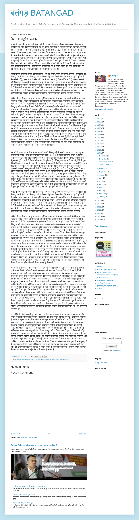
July (101, 178)
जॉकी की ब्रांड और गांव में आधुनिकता (107, 275)
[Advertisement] (115, 50)
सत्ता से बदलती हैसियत (103, 283)
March (101, 191)
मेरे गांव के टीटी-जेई (102, 278)
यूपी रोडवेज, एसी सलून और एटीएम (106, 286)
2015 (99, 150)
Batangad (114, 76)
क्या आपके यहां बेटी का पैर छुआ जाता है (24, 495)
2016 (99, 147)
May (101, 184)
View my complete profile (104, 109)
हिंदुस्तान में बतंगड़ (102, 363)
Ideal (32, 359)
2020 (99, 137)
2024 (99, 125)
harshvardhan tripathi (23, 359)
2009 (99, 213)
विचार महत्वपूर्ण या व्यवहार (106, 162)
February (102, 194)
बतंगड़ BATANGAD (42, 12)
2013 (99, 201)
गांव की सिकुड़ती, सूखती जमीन (105, 280)
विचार (53, 359)
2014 (99, 153)
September (103, 172)
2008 (99, 216)
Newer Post (15, 434)
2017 (99, 144)
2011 (99, 207)
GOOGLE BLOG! (105, 165)
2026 (99, 119)
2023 (99, 128)
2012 (99, 204)
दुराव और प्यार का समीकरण (105, 272)
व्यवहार (57, 359)
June (101, 181)
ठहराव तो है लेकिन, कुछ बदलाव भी (106, 270)
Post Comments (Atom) (28, 438)
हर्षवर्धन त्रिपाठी (64, 359)
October (102, 169)
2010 (99, 210)
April (101, 187)
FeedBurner (116, 351)
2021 (99, 134)
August (102, 175)
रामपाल (49, 359)
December (103, 156)
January (102, 197)
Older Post (82, 434)
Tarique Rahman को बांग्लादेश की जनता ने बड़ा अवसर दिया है (34, 445)
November (103, 159)
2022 (99, 131)
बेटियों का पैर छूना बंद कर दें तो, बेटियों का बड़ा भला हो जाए (29, 486)
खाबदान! (99, 267)
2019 (99, 141)
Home (49, 434)
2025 (99, 122)
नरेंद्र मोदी (44, 359)
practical (37, 359)
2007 (99, 219)
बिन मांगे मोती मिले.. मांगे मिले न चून (23, 503)
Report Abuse (101, 226)
